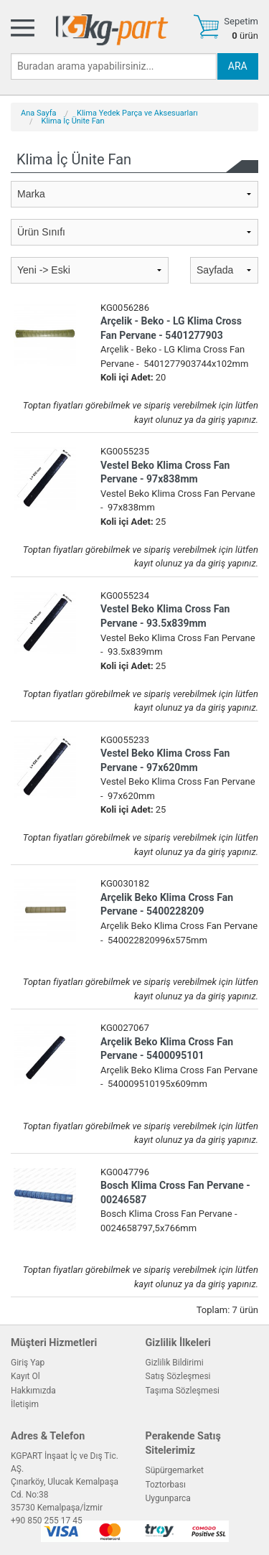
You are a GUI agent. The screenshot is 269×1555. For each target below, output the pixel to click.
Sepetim (241, 21)
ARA (237, 66)
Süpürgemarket (175, 1470)
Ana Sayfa (38, 113)
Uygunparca (168, 1498)
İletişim (25, 1404)
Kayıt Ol (25, 1376)
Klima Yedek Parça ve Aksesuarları (137, 113)
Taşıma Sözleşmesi (183, 1391)
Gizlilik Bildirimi (175, 1363)
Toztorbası (166, 1485)
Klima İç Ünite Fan (73, 121)
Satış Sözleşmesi (178, 1376)
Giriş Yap (27, 1363)
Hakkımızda (33, 1391)
